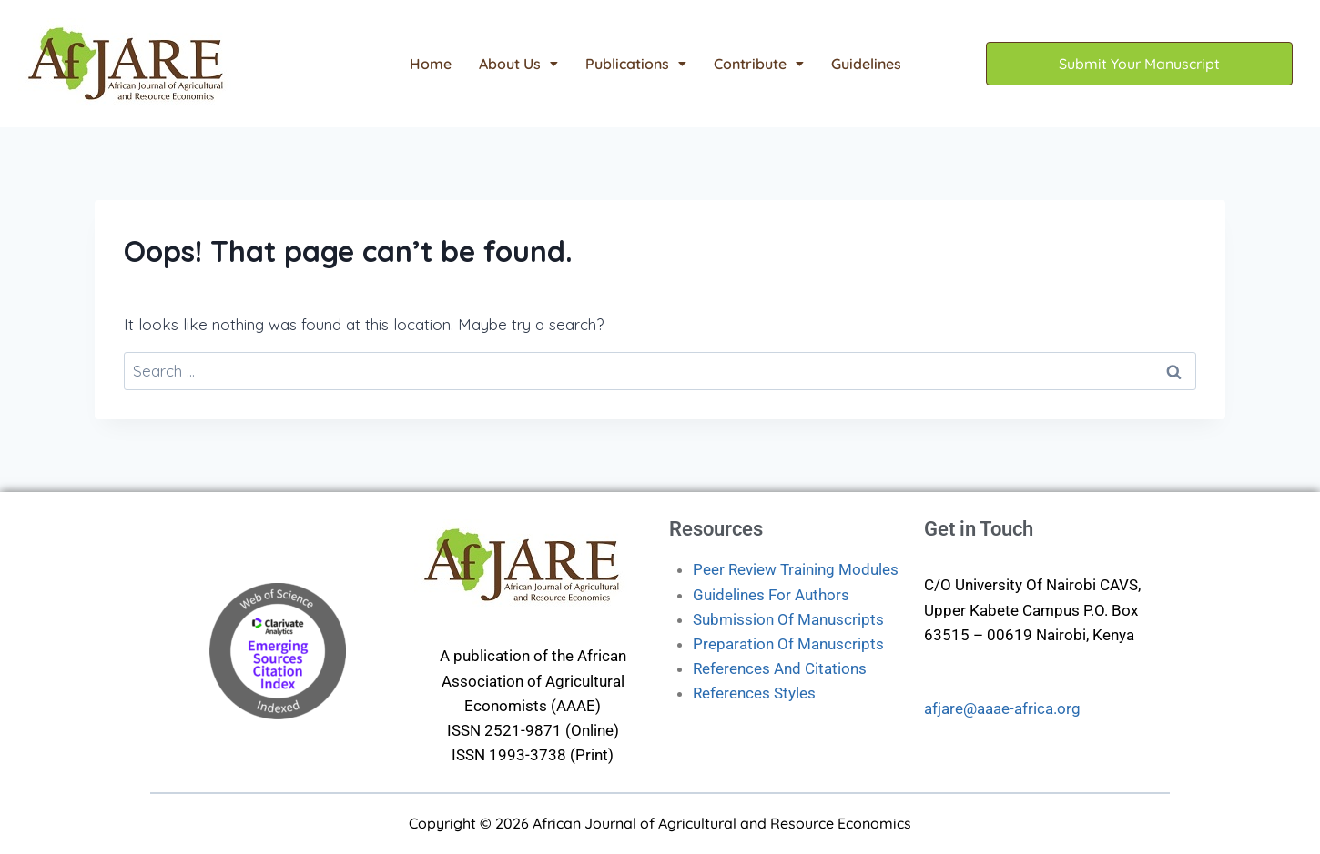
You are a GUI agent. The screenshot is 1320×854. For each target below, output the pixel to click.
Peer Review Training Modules (796, 569)
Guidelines (866, 64)
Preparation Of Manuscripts (788, 644)
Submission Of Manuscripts (788, 619)
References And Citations (780, 668)
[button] (518, 64)
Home (431, 64)
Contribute (759, 64)
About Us (518, 64)
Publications (635, 64)
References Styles (754, 693)
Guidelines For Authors (771, 595)
